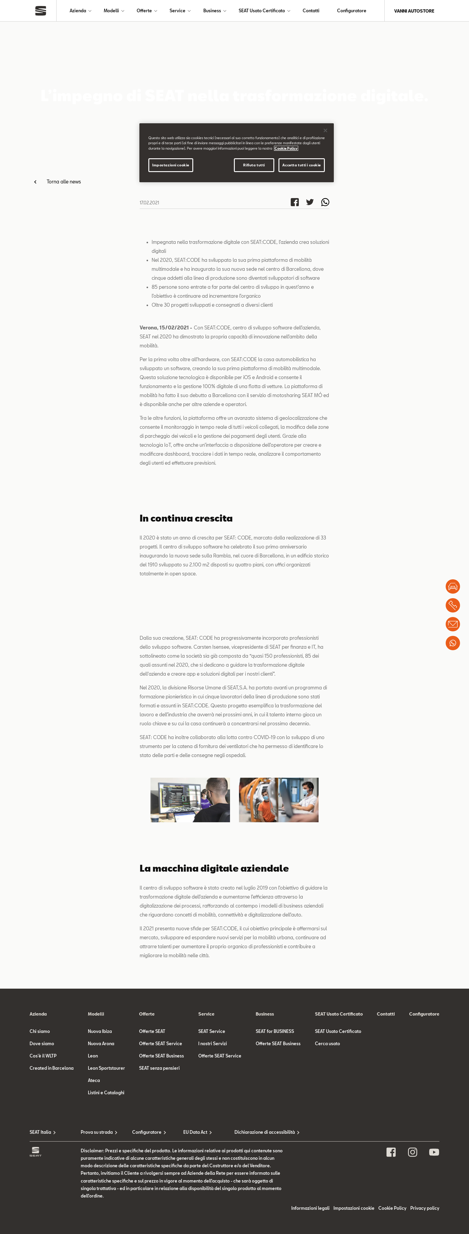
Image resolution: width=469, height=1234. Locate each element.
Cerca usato (327, 1214)
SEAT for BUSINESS (275, 1201)
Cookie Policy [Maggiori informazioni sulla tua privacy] (286, 148)
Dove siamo (42, 1214)
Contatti (311, 10)
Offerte (144, 10)
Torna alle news (64, 182)
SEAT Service (211, 1201)
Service (177, 10)
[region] (236, 152)
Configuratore (351, 10)
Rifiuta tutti (254, 165)
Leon (93, 1226)
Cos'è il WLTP (43, 1226)
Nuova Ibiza (100, 1201)
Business (212, 10)
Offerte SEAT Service (160, 1214)
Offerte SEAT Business (161, 1226)
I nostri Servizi (212, 1214)
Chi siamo (40, 1201)
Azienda (78, 10)
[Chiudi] (325, 130)
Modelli (111, 10)
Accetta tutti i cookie (301, 165)
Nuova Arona (101, 1214)
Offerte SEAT (152, 1201)
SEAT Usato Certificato (262, 10)
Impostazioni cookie (170, 165)
